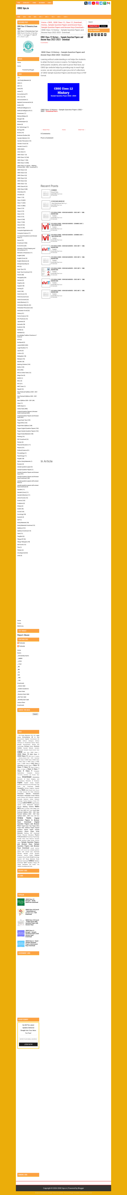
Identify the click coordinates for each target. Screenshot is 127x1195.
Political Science (22, 450)
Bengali (19, 119)
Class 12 (69, 22)
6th (60, 16)
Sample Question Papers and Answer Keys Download (62, 27)
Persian (19, 442)
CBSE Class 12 (59, 22)
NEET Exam (20, 386)
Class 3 (19, 211)
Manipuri (19, 359)
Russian (19, 464)
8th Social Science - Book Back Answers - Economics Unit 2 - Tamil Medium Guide (67, 224)
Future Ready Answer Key (57, 201)
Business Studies (22, 135)
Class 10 (19, 200)
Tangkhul (20, 536)
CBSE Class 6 (21, 181)
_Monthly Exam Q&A (23, 699)
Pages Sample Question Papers (26, 431)
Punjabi (19, 458)
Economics (54, 190)
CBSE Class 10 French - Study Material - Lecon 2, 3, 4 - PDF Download (32, 912)
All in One (20, 97)
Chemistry (20, 192)
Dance (19, 240)
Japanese (20, 321)
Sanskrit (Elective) (22, 495)
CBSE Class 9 (21, 189)
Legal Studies (21, 348)
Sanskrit (19, 489)
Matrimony (42, 2)
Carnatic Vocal (21, 143)
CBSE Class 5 (21, 178)
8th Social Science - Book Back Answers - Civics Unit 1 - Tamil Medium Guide (67, 213)
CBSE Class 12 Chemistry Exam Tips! (27, 27)
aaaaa (19, 91)
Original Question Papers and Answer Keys (28, 824)
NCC (18, 383)
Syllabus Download (22, 531)
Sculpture (20, 503)
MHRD (19, 378)
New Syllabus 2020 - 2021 (24, 400)
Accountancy (21, 94)
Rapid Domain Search (86, 1193)
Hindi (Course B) (22, 299)
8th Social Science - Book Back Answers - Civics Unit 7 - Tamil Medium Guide (68, 246)
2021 (18, 86)
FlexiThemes (44, 1193)
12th (24, 17)
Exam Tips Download (23, 272)
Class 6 (19, 219)
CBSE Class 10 (21, 157)
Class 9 (19, 227)
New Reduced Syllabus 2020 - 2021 (27, 392)
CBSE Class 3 (21, 172)
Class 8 (19, 225)
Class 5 (19, 216)
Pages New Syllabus (23, 425)
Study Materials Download (24, 525)
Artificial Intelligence (23, 108)
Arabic (19, 105)
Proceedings (21, 453)
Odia (18, 403)
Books (19, 132)
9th (41, 16)
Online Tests (20, 408)
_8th (18, 669)
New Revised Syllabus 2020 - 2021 (27, 396)
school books (21, 498)
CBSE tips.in (23, 8)
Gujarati (19, 286)
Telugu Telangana (22, 542)
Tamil (18, 533)
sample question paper (24, 467)
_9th (18, 666)
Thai (18, 547)
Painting (19, 436)
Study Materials (21, 522)
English (19, 255)
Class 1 (19, 197)
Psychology (20, 456)
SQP (18, 520)
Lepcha (19, 350)
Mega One (20, 375)
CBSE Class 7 (21, 183)
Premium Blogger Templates (71, 1193)
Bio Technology (21, 127)
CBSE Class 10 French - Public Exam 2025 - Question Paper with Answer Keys (32, 922)
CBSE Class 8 (21, 186)
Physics (19, 447)
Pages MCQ (20, 423)
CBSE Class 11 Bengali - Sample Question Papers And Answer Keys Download (32, 933)
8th (47, 16)
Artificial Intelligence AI (23, 110)
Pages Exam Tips (22, 420)
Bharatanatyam (21, 121)
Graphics (20, 283)
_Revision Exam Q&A (23, 694)
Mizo (18, 381)
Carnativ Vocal (21, 146)
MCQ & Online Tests (23, 372)
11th (30, 17)
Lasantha (61, 1193)
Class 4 (19, 214)
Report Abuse (23, 635)
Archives (103, 26)
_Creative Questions (23, 688)
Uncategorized (21, 553)
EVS (18, 266)
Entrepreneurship (22, 264)
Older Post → (82, 129)
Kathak (19, 330)
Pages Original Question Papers (26, 428)
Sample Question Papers (24, 469)
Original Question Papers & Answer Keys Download (28, 820)
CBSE (50, 22)
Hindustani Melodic (22, 305)
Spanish (19, 517)
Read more (59, 194)
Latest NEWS (21, 345)
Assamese (20, 113)
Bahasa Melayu (21, 116)
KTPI (18, 339)
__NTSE (19, 661)
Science (19, 500)
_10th (18, 677)
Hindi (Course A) (22, 297)
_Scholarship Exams (23, 655)
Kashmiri (19, 327)
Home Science (21, 316)
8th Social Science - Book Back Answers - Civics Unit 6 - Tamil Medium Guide (68, 257)
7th (53, 16)
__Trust (19, 664)
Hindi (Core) (20, 294)
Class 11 (19, 203)
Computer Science (22, 233)
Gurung (19, 288)
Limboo (19, 353)
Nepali (19, 389)
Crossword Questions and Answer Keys (28, 774)
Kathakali (20, 332)
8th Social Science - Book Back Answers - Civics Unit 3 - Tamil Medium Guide (68, 291)
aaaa (18, 88)
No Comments (54, 195)
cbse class (20, 152)
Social (19, 511)
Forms (34, 2)
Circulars (19, 194)
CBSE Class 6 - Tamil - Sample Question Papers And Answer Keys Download (32, 943)
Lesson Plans (21, 702)
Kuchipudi (20, 342)
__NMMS (19, 658)
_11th (18, 680)
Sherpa (19, 506)
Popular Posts (93, 26)
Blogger (31, 70)
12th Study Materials (23, 80)
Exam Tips (20, 269)
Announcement (21, 99)
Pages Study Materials (23, 434)
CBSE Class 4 (21, 175)
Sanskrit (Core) (21, 492)
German (19, 280)
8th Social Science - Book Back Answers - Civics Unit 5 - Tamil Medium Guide (68, 268)
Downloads (27, 2)
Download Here (52, 111)
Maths (19, 367)
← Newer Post (45, 129)
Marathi (19, 361)
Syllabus (19, 528)
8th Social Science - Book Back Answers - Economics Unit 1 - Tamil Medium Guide (67, 235)
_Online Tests (21, 691)
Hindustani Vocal (22, 310)
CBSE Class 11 (21, 160)
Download (78, 22)
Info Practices (21, 319)
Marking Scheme (22, 364)
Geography (20, 277)
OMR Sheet (20, 406)
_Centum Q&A (21, 686)
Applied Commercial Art (24, 102)
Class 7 (19, 222)
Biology (19, 130)
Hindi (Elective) (21, 302)
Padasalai (22, 643)
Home (18, 2)
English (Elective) (22, 261)
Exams (50, 2)
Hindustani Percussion (23, 307)
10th (35, 17)
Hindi (18, 291)
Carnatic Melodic (22, 138)
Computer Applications (24, 230)
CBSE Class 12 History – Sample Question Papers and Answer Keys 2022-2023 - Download (62, 38)
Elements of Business (23, 252)
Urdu (18, 555)
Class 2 (19, 208)
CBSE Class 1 (21, 154)
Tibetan (19, 550)
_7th (18, 672)
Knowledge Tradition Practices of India (26, 801)
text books (20, 544)
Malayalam (20, 356)
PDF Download (21, 439)
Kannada (19, 324)
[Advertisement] (63, 380)
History (44, 25)
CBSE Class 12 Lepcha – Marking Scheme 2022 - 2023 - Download (26, 166)
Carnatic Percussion (23, 141)
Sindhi (19, 509)
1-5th (66, 16)
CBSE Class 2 (21, 170)
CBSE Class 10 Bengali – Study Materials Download (31, 900)
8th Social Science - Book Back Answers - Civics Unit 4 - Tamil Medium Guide (68, 280)
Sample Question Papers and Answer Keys (65, 25)
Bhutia (19, 124)
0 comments (44, 42)
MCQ (18, 370)
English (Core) (21, 258)
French (19, 275)
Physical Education (22, 445)
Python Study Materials (23, 461)
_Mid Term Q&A (21, 697)
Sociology (20, 514)
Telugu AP (20, 539)
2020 (18, 83)
